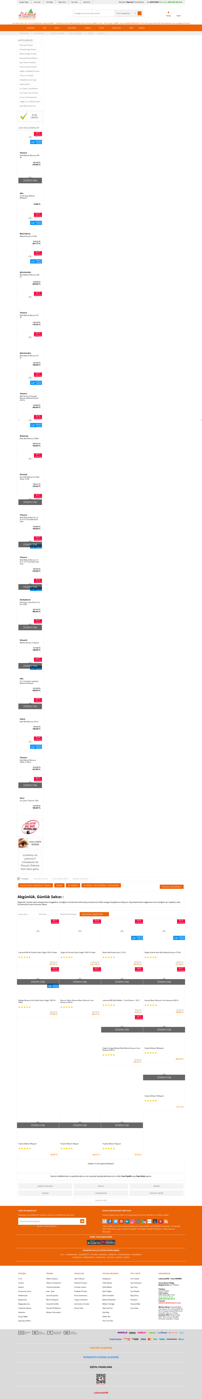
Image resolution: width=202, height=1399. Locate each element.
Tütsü (56, 27)
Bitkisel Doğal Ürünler (28, 54)
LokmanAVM (101, 1193)
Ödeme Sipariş (52, 1278)
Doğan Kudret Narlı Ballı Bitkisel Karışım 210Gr (162, 952)
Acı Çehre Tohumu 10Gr (29, 801)
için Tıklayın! (169, 1285)
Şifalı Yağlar (107, 1291)
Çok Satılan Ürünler (81, 1304)
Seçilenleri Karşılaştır (68, 914)
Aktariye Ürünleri (26, 45)
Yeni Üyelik (126, 1176)
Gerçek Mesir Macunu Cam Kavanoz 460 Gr (161, 1000)
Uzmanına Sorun (24, 1291)
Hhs (21, 193)
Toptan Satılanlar (81, 1300)
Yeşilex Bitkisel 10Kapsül (154, 1096)
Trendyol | (113, 1254)
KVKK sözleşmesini (29, 1226)
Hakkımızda (24, 33)
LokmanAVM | (72, 1254)
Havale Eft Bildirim (53, 1308)
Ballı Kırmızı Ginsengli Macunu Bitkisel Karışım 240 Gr (29, 398)
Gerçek (45, 1193)
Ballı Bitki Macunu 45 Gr (29, 722)
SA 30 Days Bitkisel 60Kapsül (27, 197)
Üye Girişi (140, 1176)
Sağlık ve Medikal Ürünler (30, 71)
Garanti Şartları (52, 1295)
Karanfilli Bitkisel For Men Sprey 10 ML (30, 478)
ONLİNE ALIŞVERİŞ (101, 1347)
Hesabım (133, 1300)
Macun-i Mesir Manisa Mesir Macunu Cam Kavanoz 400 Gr (77, 1001)
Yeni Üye (74, 2)
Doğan (156, 1186)
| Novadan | (77, 1257)
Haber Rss (106, 1316)
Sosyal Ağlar (23, 1316)
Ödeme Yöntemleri (53, 1283)
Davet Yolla (78, 1308)
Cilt (44, 27)
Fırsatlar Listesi (80, 1287)
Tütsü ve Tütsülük (26, 75)
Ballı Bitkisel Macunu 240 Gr (29, 156)
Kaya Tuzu (116, 27)
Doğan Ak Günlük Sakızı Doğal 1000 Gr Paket (77, 952)
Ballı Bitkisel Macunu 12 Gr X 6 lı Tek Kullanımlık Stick (29, 519)
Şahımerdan (25, 272)
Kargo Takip (24, 2)
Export (142, 27)
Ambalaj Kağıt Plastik (28, 49)
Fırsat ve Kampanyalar (28, 97)
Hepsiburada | (125, 1254)
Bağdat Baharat (45, 1186)
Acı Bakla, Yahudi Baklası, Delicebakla (101, 885)
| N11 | (63, 1254)
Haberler (21, 1312)
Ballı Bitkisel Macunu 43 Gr (29, 316)
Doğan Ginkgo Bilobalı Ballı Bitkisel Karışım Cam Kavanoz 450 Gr (121, 1049)
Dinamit (23, 474)
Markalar (31, 27)
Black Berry (25, 233)
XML (131, 27)
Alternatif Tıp (107, 1308)
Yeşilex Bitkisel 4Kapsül (27, 1144)
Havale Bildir (135, 1304)
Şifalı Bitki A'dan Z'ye (28, 106)
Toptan (88, 27)
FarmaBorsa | (89, 1257)
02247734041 (154, 2)
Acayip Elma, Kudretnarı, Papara (35, 885)
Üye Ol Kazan (79, 1278)
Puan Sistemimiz (80, 1295)
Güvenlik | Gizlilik (57, 33)
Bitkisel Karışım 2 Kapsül (29, 643)
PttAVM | (95, 1254)
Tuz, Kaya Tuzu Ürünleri (29, 93)
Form (101, 27)
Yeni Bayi (49, 2)
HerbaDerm (25, 599)
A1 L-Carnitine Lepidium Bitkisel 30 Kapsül (29, 682)
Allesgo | (111, 1257)
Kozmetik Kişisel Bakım (28, 58)
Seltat (22, 719)
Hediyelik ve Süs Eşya (28, 80)
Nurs (22, 798)
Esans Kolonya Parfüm (28, 67)
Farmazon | (101, 1257)
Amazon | (103, 1254)
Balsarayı (24, 436)
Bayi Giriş (62, 2)
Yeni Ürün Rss (107, 1321)
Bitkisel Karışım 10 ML (28, 236)
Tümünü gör (101, 1200)
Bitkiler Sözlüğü (108, 1304)
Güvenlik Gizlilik (52, 1304)
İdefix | (127, 1257)
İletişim (102, 33)
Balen (101, 1186)
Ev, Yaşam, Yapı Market (29, 88)
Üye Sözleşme (136, 1283)
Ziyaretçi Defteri (24, 1321)
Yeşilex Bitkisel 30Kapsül (154, 1048)
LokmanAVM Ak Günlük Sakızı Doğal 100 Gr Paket (37, 952)
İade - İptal (50, 1291)
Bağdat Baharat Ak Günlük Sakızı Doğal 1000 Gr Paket (37, 1001)
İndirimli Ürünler (80, 1283)
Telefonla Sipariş (24, 1308)
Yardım (90, 33)
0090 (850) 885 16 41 (167, 1295)
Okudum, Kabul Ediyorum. (37, 1226)
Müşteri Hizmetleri (53, 1312)
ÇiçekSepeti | (85, 1254)
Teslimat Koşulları (53, 1287)
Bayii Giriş (134, 1295)
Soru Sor (37, 2)
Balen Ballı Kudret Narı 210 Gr (114, 952)
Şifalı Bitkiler (107, 1287)
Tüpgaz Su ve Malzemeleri (30, 101)
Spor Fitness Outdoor (28, 62)
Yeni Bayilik (134, 1291)
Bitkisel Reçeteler (109, 1300)
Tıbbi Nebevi (107, 1283)
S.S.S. (20, 1278)
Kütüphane (106, 1278)
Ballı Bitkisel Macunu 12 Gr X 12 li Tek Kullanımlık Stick (29, 562)
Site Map (105, 1312)
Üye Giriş (86, 2)
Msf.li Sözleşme (52, 1300)
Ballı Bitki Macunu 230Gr (29, 439)
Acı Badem (73, 885)
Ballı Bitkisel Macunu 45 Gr (29, 357)
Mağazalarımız (24, 1304)
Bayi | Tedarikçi (76, 33)
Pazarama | (137, 1254)
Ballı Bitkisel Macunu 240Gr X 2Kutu (28, 761)
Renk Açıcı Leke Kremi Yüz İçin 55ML (30, 603)
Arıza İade (134, 1308)
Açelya (59, 885)
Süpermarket (25, 84)
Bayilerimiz (22, 1300)
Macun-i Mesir (156, 1193)
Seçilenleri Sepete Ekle (94, 914)
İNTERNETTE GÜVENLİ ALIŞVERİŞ (101, 1357)
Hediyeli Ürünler (80, 1291)
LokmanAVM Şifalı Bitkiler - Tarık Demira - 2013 (121, 1000)
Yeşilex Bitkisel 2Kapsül (69, 1144)
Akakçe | (120, 1257)
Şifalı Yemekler (108, 1295)
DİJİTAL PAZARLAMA (101, 1367)
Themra (23, 153)
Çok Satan (72, 27)
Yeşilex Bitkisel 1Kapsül (112, 1144)
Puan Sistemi (40, 33)
